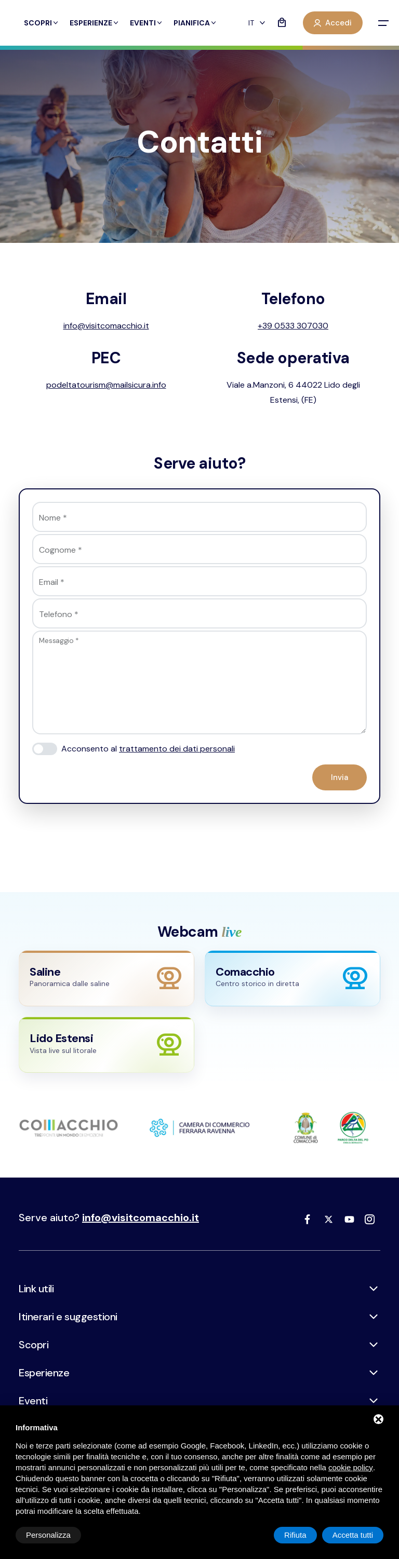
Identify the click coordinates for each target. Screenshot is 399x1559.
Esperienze (94, 23)
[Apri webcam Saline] (106, 978)
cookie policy (350, 1467)
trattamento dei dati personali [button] (177, 748)
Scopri (41, 23)
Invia (339, 777)
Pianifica (195, 23)
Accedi (333, 23)
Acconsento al (148, 748)
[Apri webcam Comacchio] (292, 978)
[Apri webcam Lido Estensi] (106, 1045)
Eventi (146, 23)
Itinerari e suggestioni (68, 1316)
